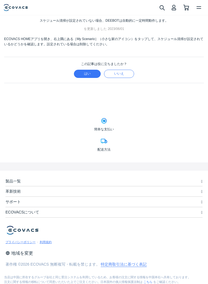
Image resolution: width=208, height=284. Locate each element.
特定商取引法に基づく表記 (124, 264)
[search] (162, 7)
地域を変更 (19, 253)
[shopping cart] (186, 7)
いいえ (119, 73)
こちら (147, 281)
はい (87, 73)
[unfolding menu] (202, 181)
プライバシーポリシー (20, 242)
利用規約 (46, 242)
